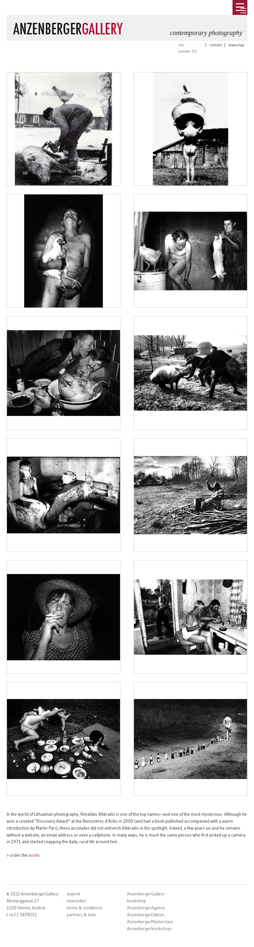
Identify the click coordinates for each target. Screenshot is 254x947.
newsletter (76, 900)
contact (216, 44)
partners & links (81, 914)
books (34, 855)
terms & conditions (85, 907)
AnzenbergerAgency (146, 907)
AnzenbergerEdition (145, 914)
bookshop (236, 44)
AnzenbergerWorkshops (149, 928)
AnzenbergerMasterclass (150, 921)
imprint (73, 893)
